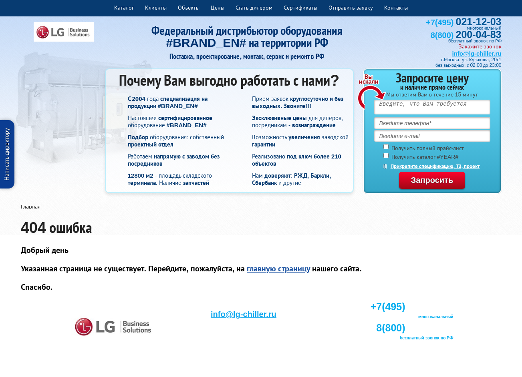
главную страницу (278, 268)
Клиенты (156, 7)
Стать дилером (254, 7)
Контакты (396, 7)
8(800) (466, 35)
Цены (217, 7)
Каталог (124, 7)
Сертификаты (300, 7)
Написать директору (6, 154)
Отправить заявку (351, 7)
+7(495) (463, 22)
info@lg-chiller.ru (477, 53)
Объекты (189, 7)
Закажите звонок (480, 46)
